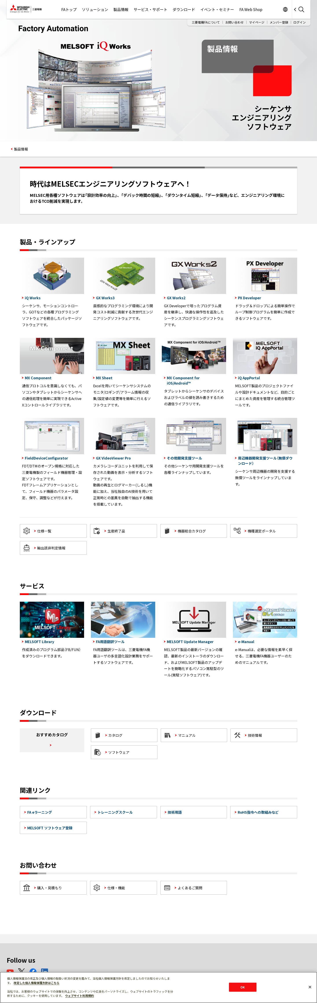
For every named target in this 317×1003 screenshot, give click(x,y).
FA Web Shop (250, 9)
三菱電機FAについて (206, 22)
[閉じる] (310, 987)
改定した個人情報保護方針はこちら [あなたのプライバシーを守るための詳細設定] (36, 983)
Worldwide (285, 9)
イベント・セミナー (217, 9)
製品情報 (120, 9)
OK (242, 987)
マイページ (256, 22)
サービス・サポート (150, 9)
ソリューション (95, 9)
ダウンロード (184, 9)
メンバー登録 (279, 22)
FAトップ (69, 9)
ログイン (299, 22)
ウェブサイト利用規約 (79, 996)
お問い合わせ (234, 22)
